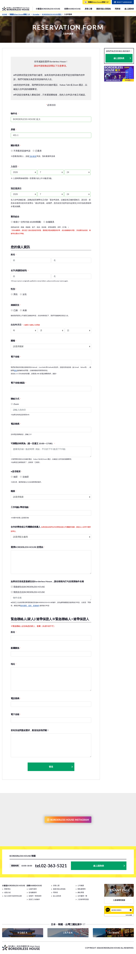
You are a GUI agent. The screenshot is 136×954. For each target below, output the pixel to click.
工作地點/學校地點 (20, 507)
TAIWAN (113, 932)
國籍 (13, 340)
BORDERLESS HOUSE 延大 (52, 14)
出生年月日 (25, 324)
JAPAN (68, 932)
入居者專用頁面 (83, 899)
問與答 (117, 9)
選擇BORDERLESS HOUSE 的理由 (27, 547)
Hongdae (37, 14)
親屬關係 (16, 648)
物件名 (14, 113)
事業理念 (7, 889)
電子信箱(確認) (18, 382)
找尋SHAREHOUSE (72, 9)
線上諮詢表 (129, 9)
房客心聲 (88, 9)
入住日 (14, 166)
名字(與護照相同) (20, 270)
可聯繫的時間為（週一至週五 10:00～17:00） (33, 443)
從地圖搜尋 (33, 892)
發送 (61, 767)
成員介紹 (7, 892)
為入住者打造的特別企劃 (13, 896)
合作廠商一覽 (82, 896)
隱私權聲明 (82, 889)
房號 (13, 129)
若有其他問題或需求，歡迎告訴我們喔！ (30, 730)
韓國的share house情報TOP (21, 14)
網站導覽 (81, 892)
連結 (15, 370)
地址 (13, 664)
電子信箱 (16, 356)
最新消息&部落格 (103, 9)
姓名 (13, 254)
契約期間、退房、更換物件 (29, 606)
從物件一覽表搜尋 (35, 896)
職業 (13, 491)
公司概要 (81, 885)
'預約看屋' (33, 156)
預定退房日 (16, 188)
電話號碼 (16, 423)
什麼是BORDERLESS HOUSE (48, 9)
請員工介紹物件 (34, 899)
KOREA (23, 932)
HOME (5, 14)
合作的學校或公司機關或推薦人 (51, 528)
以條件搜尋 (33, 889)
